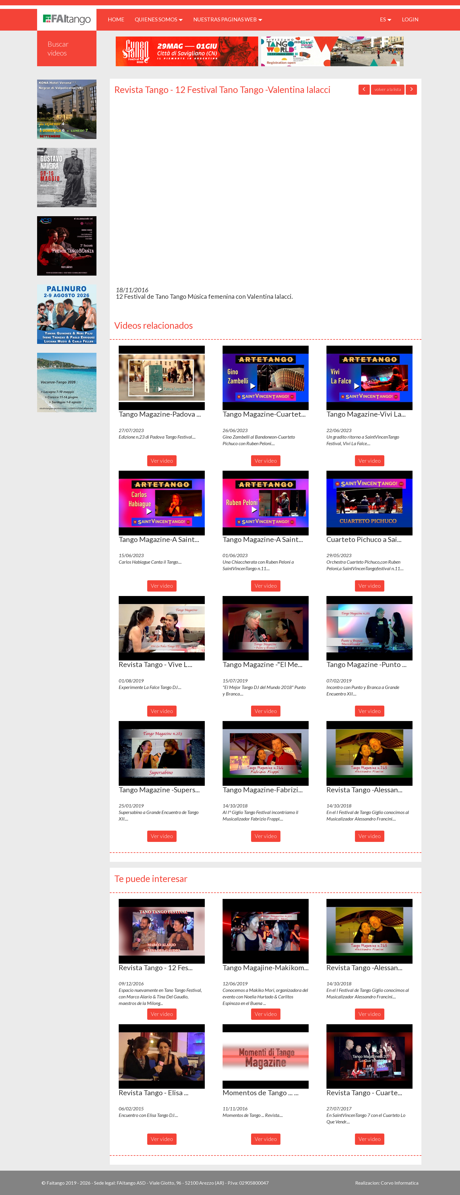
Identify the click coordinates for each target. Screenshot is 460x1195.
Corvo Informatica (399, 1182)
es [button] (385, 19)
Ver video (162, 460)
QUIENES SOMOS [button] (159, 19)
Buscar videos (58, 48)
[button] (162, 378)
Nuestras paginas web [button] (227, 19)
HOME (118, 19)
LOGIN (410, 19)
